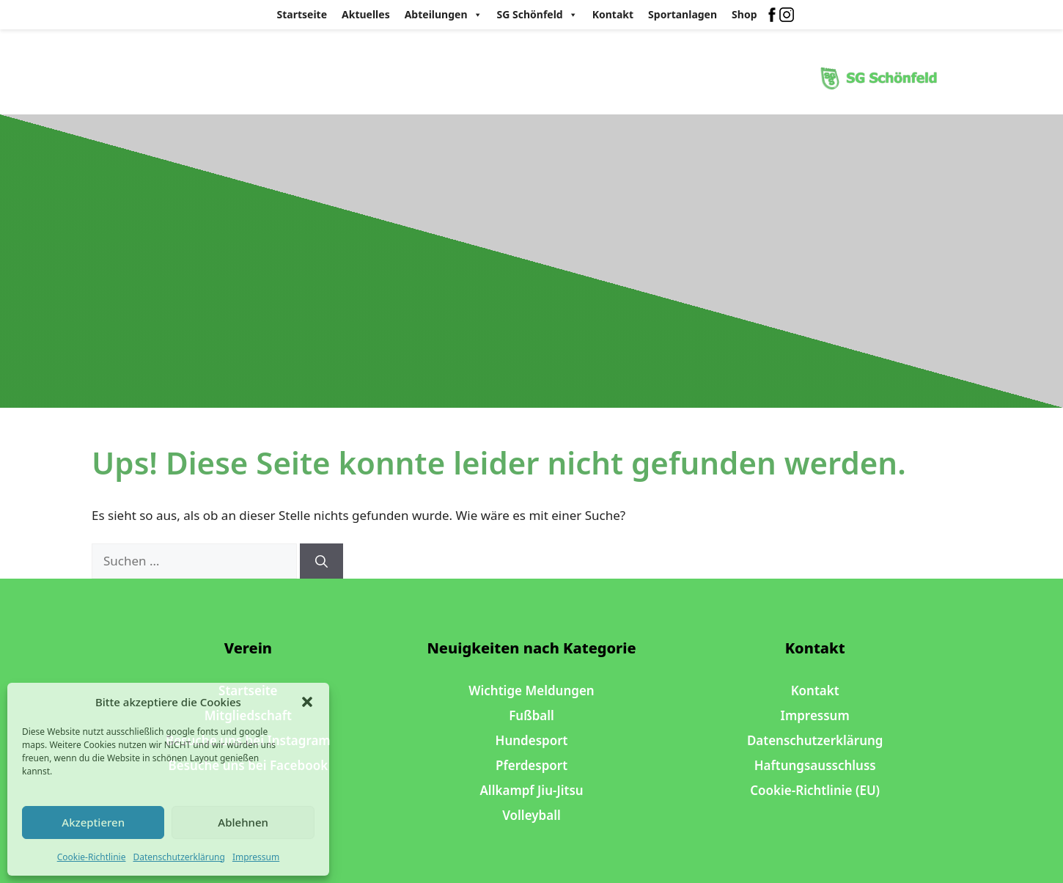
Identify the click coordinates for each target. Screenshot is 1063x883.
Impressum (255, 857)
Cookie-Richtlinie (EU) (815, 790)
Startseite (302, 14)
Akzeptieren (93, 822)
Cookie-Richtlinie (91, 857)
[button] (307, 702)
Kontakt (612, 14)
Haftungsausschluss (815, 765)
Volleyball (531, 815)
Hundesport (532, 740)
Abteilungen (443, 14)
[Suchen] (321, 561)
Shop (744, 14)
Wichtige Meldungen (531, 690)
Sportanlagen (682, 14)
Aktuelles (366, 14)
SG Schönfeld (537, 14)
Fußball (531, 715)
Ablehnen (243, 822)
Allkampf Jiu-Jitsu (531, 790)
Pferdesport (531, 765)
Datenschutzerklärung (178, 857)
